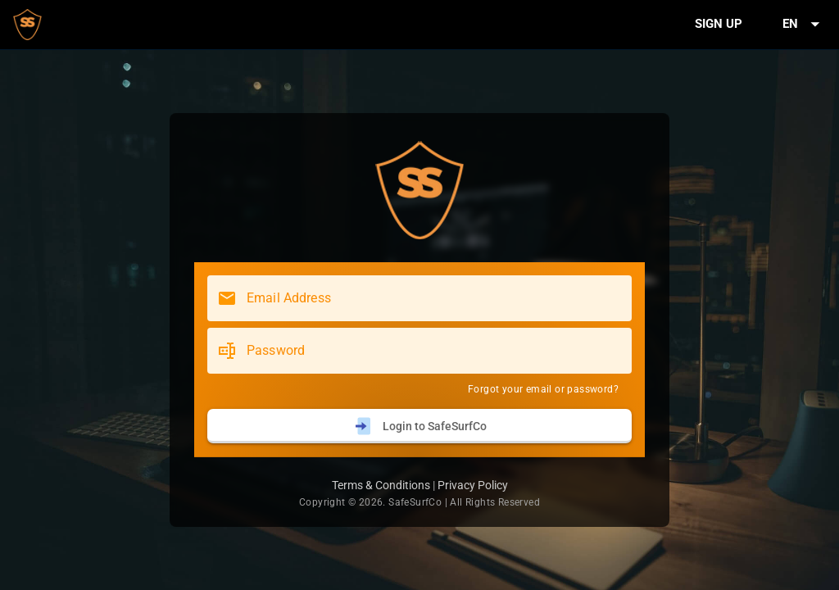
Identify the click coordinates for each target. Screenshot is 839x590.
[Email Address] (434, 298)
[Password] (434, 351)
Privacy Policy (473, 485)
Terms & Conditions (381, 485)
